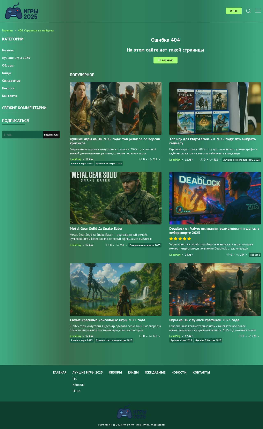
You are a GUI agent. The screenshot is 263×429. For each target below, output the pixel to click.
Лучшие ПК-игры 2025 (109, 163)
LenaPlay (75, 159)
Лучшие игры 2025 (82, 163)
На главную (165, 60)
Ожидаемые (11, 80)
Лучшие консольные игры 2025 (241, 159)
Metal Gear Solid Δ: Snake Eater (96, 228)
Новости (255, 254)
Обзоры (8, 65)
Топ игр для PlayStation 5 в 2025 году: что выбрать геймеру (212, 141)
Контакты (9, 96)
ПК (75, 379)
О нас (234, 11)
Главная (8, 50)
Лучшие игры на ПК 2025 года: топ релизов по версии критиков (115, 141)
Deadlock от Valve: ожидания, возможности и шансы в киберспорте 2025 (214, 230)
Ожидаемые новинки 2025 (144, 245)
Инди (76, 391)
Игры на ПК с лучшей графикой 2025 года (204, 319)
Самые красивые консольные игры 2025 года (107, 319)
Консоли (78, 385)
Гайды (6, 73)
